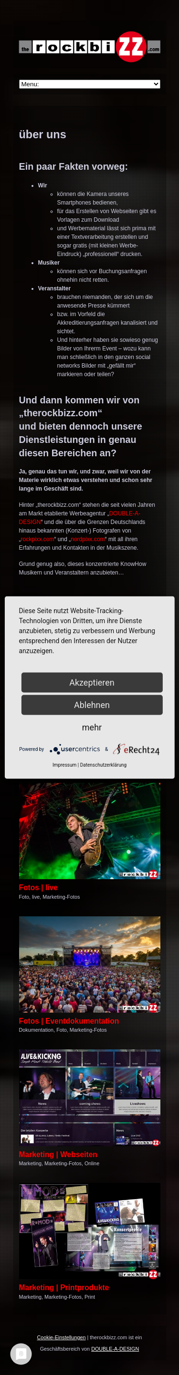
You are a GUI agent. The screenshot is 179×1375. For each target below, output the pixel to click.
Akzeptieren (92, 682)
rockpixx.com (37, 539)
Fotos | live (38, 887)
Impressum (64, 765)
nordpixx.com (88, 539)
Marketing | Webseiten (58, 1154)
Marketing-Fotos (61, 897)
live (36, 897)
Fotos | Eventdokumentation (69, 1021)
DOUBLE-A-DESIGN (115, 1349)
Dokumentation (36, 1030)
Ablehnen (92, 705)
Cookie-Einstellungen (61, 1337)
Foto (24, 897)
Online (91, 1163)
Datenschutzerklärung (103, 765)
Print (89, 1297)
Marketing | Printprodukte (64, 1287)
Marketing (30, 1163)
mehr (92, 727)
